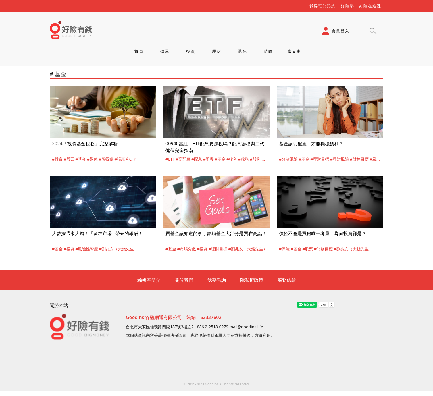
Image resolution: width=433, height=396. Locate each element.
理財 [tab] (216, 51)
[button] (373, 31)
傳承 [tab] (164, 51)
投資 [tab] (190, 51)
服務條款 (287, 280)
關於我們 (184, 280)
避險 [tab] (268, 51)
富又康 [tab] (294, 51)
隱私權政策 (251, 280)
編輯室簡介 (148, 280)
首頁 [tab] (138, 51)
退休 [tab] (242, 51)
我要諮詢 (216, 280)
